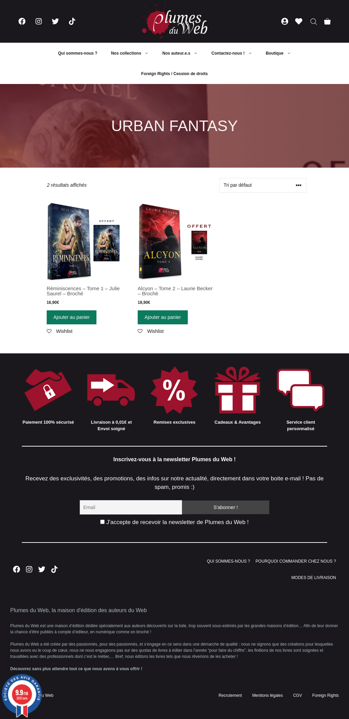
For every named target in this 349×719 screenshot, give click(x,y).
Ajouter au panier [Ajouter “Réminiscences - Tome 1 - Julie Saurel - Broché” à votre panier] (72, 317)
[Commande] (262, 185)
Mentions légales (267, 695)
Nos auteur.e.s (183, 53)
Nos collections (133, 53)
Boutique (282, 53)
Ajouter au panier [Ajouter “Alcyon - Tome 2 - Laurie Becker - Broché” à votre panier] (163, 317)
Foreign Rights (325, 695)
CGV (297, 695)
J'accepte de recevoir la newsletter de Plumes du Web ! (174, 522)
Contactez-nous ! (235, 53)
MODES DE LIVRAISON (313, 577)
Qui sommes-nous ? (77, 53)
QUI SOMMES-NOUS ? (228, 561)
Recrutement (230, 695)
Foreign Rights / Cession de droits (174, 73)
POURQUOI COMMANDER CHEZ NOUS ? (296, 561)
